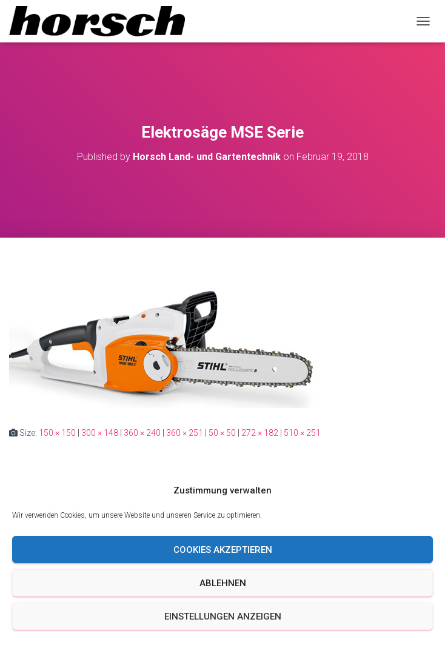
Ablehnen (222, 583)
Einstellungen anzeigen (222, 616)
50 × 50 (222, 433)
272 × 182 (259, 433)
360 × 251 (184, 433)
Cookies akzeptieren (222, 549)
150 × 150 (57, 433)
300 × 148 (99, 433)
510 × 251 (302, 433)
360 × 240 (142, 433)
